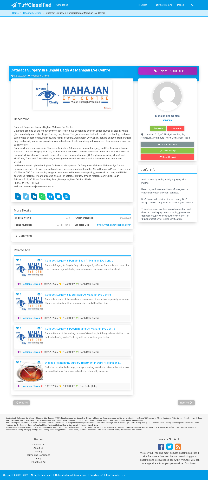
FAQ (38, 458)
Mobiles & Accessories (67, 418)
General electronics (127, 418)
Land (55, 420)
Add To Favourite (167, 144)
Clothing (144, 423)
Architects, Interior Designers (41, 427)
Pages (181, 4)
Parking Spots (78, 420)
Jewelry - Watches (172, 423)
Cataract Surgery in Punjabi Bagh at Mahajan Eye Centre (60, 70)
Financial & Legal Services (158, 427)
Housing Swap (46, 420)
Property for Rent (34, 420)
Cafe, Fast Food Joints (110, 430)
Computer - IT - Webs (116, 427)
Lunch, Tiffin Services (71, 427)
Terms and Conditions (38, 455)
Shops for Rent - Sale (110, 420)
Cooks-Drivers (130, 427)
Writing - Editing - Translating (48, 430)
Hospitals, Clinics (31, 283)
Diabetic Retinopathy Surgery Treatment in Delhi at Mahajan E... (83, 362)
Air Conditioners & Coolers (33, 418)
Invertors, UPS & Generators (146, 418)
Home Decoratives (187, 423)
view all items (197, 418)
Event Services (142, 427)
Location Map (168, 150)
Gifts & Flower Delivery (177, 427)
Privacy (38, 451)
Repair (33, 430)
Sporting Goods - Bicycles (115, 423)
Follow (158, 128)
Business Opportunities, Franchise (73, 430)
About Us (38, 448)
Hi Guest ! (144, 4)
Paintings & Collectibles (74, 423)
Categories (63, 4)
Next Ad (186, 402)
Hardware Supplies (34, 425)
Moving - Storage (24, 430)
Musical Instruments (38, 423)
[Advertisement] (104, 41)
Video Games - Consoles (181, 418)
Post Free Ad (164, 4)
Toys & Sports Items (133, 423)
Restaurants (58, 427)
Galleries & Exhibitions (55, 423)
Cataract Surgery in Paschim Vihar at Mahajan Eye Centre (80, 328)
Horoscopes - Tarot (94, 430)
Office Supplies (89, 423)
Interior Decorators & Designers (74, 425)
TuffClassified (31, 5)
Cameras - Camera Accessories (107, 418)
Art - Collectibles (23, 423)
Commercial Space (65, 420)
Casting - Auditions (87, 427)
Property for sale (21, 420)
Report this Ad (167, 157)
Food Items (101, 423)
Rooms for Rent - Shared (93, 420)
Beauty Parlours (102, 427)
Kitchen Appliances (164, 418)
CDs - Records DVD (51, 418)
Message (176, 128)
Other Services (125, 430)
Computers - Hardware (85, 418)
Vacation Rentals (125, 420)
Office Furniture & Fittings (52, 425)
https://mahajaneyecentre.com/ (114, 224)
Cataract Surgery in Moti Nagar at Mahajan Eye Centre (78, 294)
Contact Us (38, 444)
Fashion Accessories (156, 423)
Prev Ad (22, 402)
